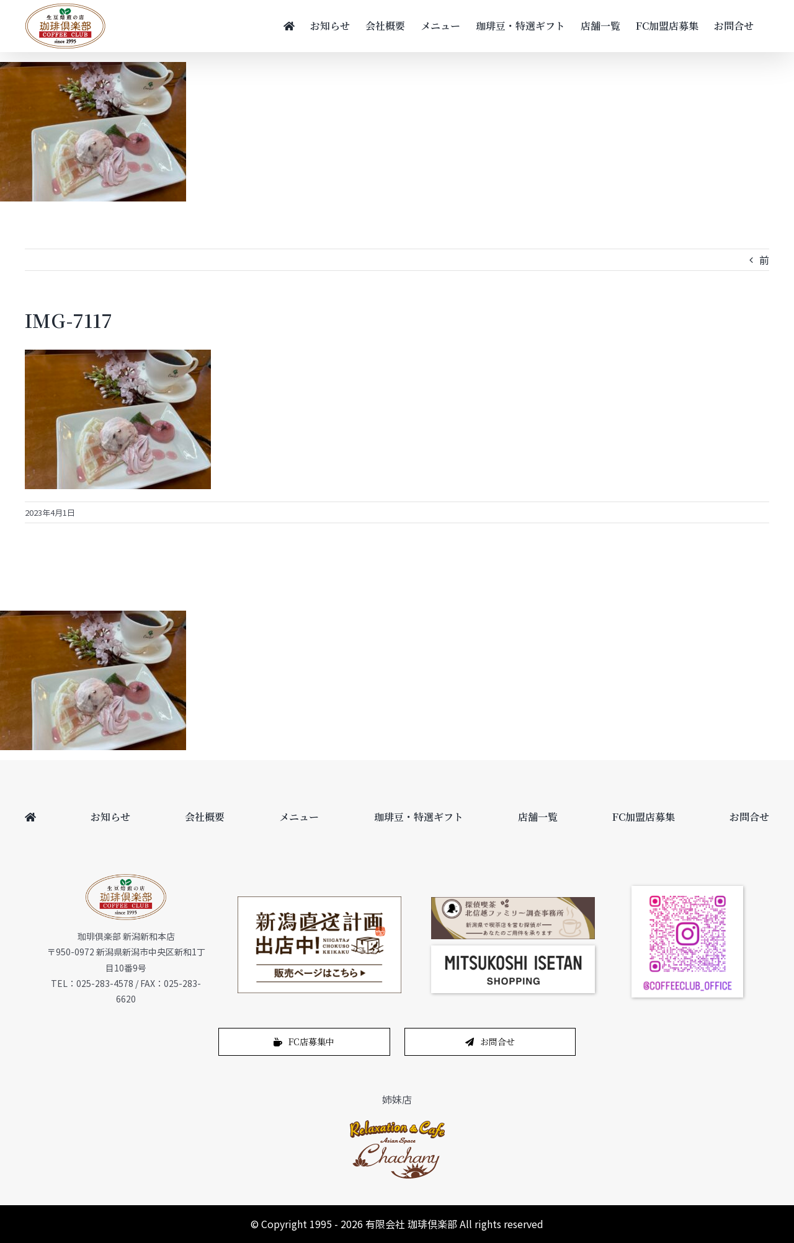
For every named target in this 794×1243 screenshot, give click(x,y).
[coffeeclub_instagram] (687, 890)
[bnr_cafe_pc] (513, 902)
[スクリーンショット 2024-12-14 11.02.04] (513, 950)
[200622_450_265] (319, 901)
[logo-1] (397, 1123)
